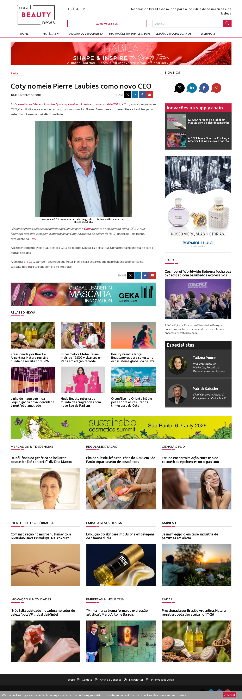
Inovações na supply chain (129, 33)
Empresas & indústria (105, 599)
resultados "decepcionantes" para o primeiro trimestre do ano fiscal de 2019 (69, 104)
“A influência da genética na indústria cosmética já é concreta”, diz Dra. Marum (41, 460)
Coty (127, 104)
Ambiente (170, 523)
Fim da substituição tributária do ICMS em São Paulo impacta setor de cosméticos (120, 460)
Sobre (71, 679)
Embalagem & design (104, 523)
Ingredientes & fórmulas (33, 523)
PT (85, 8)
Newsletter (107, 23)
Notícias (50, 33)
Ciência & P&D (173, 446)
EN (77, 8)
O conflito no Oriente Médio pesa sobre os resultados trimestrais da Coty (131, 402)
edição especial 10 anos (173, 33)
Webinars (208, 33)
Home (24, 33)
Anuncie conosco (110, 679)
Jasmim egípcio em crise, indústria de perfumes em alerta (190, 536)
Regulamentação (102, 446)
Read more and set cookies (169, 695)
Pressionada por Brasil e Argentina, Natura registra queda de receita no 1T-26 (30, 357)
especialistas (180, 345)
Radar (14, 73)
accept (229, 694)
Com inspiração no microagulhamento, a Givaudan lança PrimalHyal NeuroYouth (41, 536)
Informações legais (163, 679)
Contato (87, 679)
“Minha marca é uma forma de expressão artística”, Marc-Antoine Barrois (117, 612)
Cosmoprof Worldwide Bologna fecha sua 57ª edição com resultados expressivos (198, 273)
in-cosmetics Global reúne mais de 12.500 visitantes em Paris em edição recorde (81, 357)
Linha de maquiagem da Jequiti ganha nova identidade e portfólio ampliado (32, 402)
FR (69, 8)
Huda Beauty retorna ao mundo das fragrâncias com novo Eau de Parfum (81, 402)
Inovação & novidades (31, 599)
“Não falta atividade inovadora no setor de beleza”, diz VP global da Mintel (43, 612)
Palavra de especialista (85, 33)
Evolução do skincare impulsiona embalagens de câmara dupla (120, 536)
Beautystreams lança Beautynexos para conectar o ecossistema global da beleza (133, 357)
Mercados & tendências (32, 446)
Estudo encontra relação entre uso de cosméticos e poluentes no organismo (190, 460)
